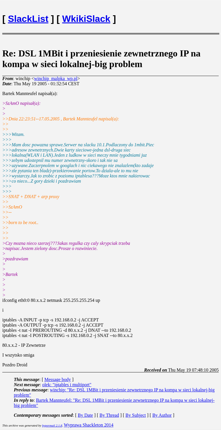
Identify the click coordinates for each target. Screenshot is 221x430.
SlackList (28, 19)
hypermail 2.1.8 (52, 425)
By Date (85, 415)
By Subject (135, 415)
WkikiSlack (86, 19)
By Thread (109, 415)
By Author (162, 415)
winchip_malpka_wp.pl (55, 78)
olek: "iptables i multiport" (67, 384)
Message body (57, 379)
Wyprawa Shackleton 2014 (88, 425)
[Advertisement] (185, 16)
